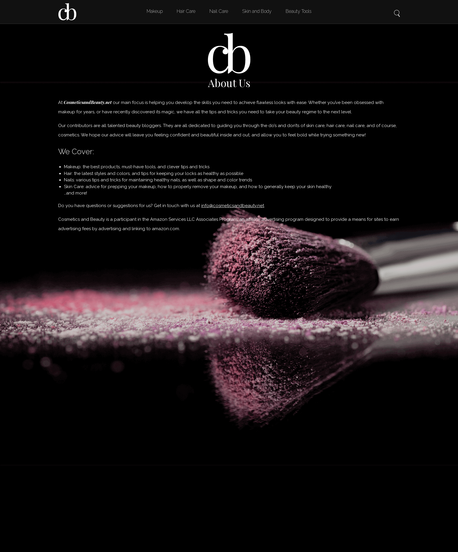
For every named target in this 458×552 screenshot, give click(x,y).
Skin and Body (257, 11)
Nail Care (218, 11)
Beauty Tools (298, 11)
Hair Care (186, 11)
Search (397, 9)
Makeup (155, 11)
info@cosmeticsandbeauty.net (232, 205)
